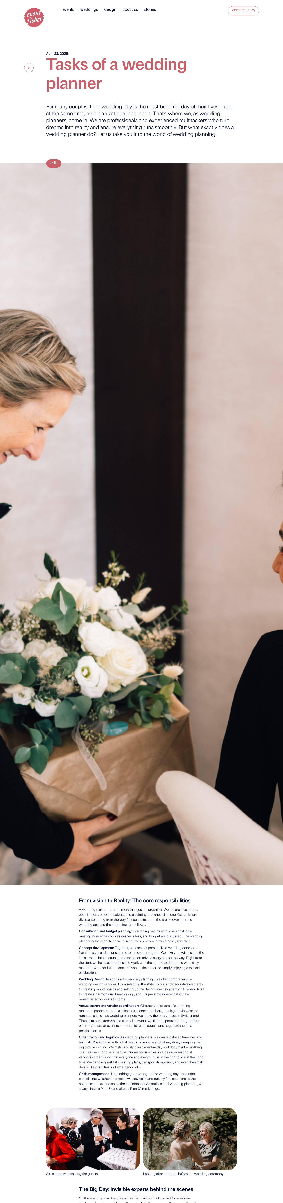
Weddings (89, 10)
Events (68, 10)
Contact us (240, 10)
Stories (150, 10)
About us (130, 10)
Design (110, 10)
